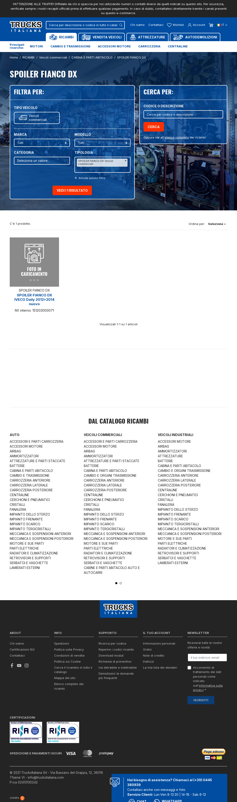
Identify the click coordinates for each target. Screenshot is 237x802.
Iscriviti (200, 700)
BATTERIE (17, 466)
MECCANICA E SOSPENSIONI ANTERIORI (40, 534)
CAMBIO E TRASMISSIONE (30, 475)
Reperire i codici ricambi (116, 649)
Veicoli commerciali (38, 118)
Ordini (147, 649)
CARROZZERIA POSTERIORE (31, 490)
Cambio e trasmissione (70, 46)
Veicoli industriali (175, 435)
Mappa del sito (64, 678)
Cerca (154, 127)
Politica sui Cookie (67, 661)
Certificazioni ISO (22, 649)
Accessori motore (114, 46)
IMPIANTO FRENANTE (26, 519)
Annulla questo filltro (92, 178)
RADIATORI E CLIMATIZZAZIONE (34, 553)
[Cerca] (85, 25)
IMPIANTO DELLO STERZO (30, 514)
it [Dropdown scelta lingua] (222, 25)
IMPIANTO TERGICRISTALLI (30, 529)
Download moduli (111, 655)
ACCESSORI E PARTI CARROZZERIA (36, 441)
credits (17, 797)
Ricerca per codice (112, 643)
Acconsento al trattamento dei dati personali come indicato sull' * (208, 679)
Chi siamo (137, 25)
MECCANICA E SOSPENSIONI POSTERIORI (41, 539)
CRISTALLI (17, 505)
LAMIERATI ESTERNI (25, 568)
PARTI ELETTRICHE (24, 548)
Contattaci (155, 25)
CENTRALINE (19, 495)
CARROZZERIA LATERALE (29, 485)
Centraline (178, 46)
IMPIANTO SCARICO (25, 524)
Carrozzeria (149, 46)
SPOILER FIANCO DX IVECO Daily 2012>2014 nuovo (34, 299)
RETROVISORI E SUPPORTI (30, 558)
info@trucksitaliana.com (46, 777)
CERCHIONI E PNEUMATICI (30, 500)
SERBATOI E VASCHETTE (29, 563)
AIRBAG (15, 451)
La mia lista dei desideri (160, 667)
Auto (14, 435)
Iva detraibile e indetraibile (118, 667)
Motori (36, 46)
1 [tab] (116, 583)
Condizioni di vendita (69, 655)
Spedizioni (61, 643)
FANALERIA (18, 509)
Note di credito (153, 655)
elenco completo (177, 137)
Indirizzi (148, 661)
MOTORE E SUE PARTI (27, 543)
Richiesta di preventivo (115, 661)
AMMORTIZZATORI (24, 456)
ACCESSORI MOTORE (26, 446)
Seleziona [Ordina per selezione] (217, 224)
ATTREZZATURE (170, 456)
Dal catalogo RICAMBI (118, 422)
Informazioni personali (159, 643)
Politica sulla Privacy (69, 649)
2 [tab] (120, 583)
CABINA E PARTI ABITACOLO (31, 471)
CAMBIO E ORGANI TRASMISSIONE (110, 475)
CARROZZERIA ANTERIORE (30, 480)
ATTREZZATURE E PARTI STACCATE (37, 461)
